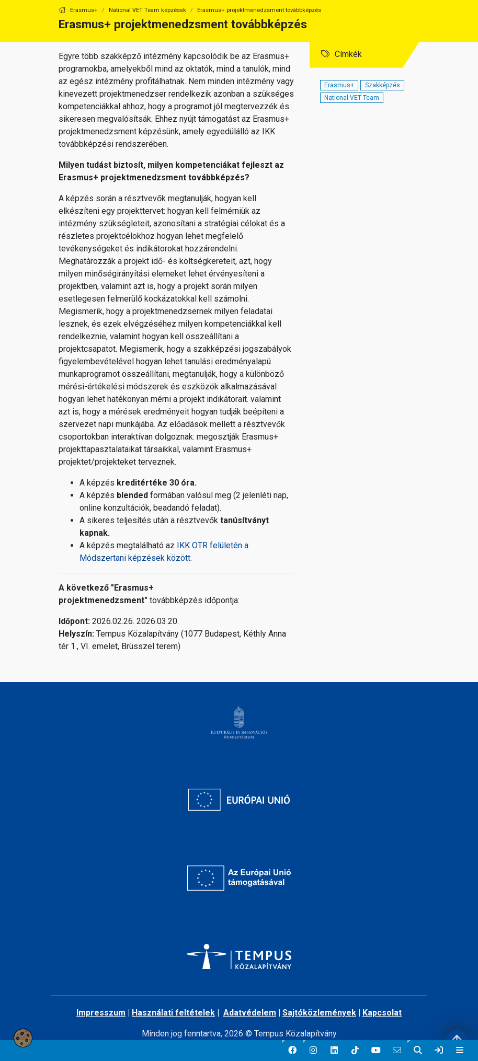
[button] (292, 1050)
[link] (438, 1050)
